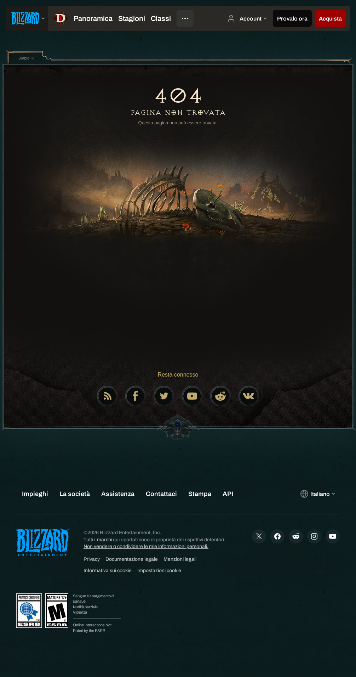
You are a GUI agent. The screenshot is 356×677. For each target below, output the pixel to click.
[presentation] (27, 18)
